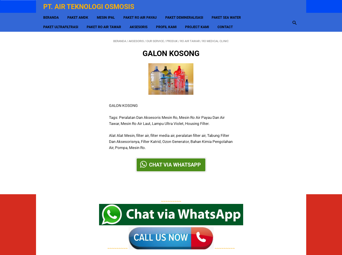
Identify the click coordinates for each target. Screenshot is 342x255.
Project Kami (198, 25)
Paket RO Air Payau (141, 16)
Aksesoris (139, 25)
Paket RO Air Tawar (105, 25)
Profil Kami (167, 25)
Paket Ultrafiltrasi (61, 25)
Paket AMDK (78, 16)
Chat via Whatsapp (175, 163)
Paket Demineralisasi (185, 16)
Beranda (52, 16)
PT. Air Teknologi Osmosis (89, 5)
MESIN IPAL (107, 16)
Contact (226, 25)
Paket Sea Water (227, 16)
